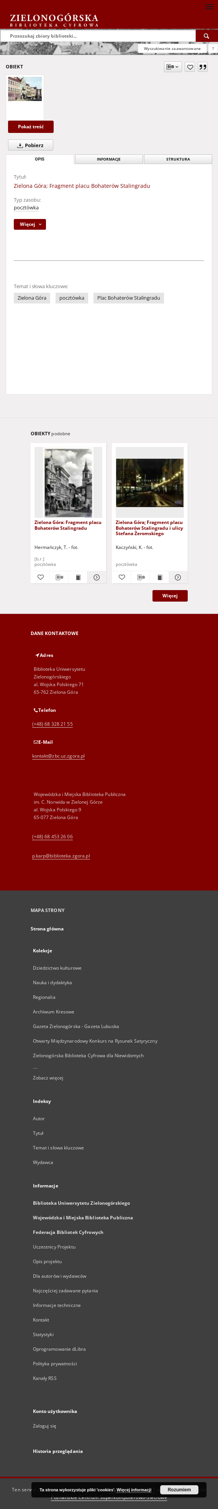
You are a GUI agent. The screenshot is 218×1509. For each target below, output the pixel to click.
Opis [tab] (39, 159)
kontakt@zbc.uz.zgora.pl (58, 756)
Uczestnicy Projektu (54, 1247)
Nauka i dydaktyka (52, 982)
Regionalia (44, 997)
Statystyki (43, 1334)
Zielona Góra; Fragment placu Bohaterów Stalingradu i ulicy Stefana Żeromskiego (149, 527)
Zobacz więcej (48, 1078)
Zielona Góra (32, 298)
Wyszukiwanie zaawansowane (172, 48)
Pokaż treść (31, 126)
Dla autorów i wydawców (60, 1276)
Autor (39, 1118)
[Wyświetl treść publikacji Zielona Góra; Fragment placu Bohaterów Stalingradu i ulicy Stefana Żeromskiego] (159, 577)
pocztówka (26, 207)
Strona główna (47, 928)
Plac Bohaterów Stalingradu (128, 298)
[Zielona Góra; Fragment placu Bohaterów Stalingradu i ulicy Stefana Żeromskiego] (150, 482)
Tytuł (38, 1133)
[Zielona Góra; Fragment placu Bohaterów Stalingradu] (25, 89)
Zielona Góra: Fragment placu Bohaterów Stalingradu (68, 525)
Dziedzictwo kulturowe (57, 968)
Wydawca (43, 1162)
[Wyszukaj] (207, 36)
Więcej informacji (134, 1489)
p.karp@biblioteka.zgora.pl (61, 855)
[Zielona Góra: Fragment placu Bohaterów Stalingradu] (68, 482)
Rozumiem (179, 1489)
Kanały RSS (45, 1378)
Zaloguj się (45, 1426)
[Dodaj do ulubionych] (190, 67)
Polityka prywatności (55, 1363)
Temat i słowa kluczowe (58, 1147)
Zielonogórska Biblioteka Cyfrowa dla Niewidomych (88, 1055)
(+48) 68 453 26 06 (52, 836)
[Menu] (209, 6)
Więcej (170, 595)
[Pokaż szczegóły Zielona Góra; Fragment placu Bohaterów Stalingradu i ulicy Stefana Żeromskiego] (177, 577)
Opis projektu (47, 1261)
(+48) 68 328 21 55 (52, 724)
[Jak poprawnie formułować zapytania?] (213, 48)
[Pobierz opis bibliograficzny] (58, 577)
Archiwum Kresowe (54, 1011)
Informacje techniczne (57, 1305)
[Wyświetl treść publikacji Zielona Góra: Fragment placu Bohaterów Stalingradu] (78, 577)
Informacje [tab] (109, 159)
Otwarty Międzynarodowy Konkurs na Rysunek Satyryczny (95, 1041)
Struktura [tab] (178, 159)
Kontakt (41, 1320)
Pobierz (28, 145)
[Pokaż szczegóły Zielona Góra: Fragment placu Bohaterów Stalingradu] (95, 577)
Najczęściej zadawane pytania (65, 1290)
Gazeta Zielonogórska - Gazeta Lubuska (76, 1026)
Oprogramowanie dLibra (59, 1349)
